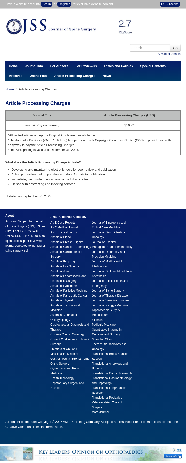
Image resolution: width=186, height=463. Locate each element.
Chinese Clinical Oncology (67, 334)
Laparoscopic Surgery (106, 310)
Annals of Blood (60, 237)
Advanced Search (169, 54)
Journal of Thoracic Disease (110, 295)
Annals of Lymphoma (64, 286)
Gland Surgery (59, 363)
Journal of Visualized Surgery (111, 300)
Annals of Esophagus (64, 261)
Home (13, 66)
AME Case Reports (62, 222)
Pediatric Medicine (104, 324)
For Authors (59, 66)
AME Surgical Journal (64, 232)
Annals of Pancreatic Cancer (68, 295)
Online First (38, 76)
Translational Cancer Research (112, 373)
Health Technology (62, 378)
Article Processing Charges (74, 76)
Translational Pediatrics (107, 397)
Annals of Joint (60, 271)
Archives (15, 76)
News (107, 76)
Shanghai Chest (102, 339)
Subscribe (169, 4)
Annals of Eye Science (64, 266)
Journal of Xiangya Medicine (110, 305)
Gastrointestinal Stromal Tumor (70, 358)
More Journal (100, 412)
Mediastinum (100, 315)
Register (64, 4)
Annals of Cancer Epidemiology (70, 247)
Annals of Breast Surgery (66, 242)
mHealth (97, 320)
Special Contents (153, 66)
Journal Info (34, 66)
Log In (47, 4)
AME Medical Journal (64, 227)
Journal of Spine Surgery (108, 290)
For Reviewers (86, 66)
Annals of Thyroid (61, 300)
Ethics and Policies (118, 66)
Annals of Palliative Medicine (68, 290)
